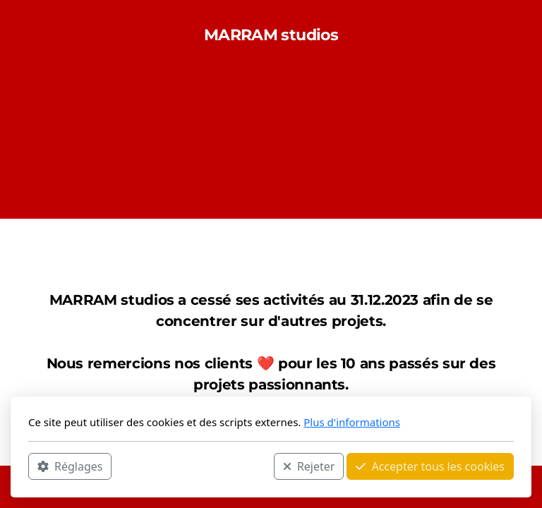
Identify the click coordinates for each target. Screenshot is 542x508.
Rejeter (309, 466)
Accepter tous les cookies (430, 466)
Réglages (69, 466)
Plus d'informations (351, 422)
